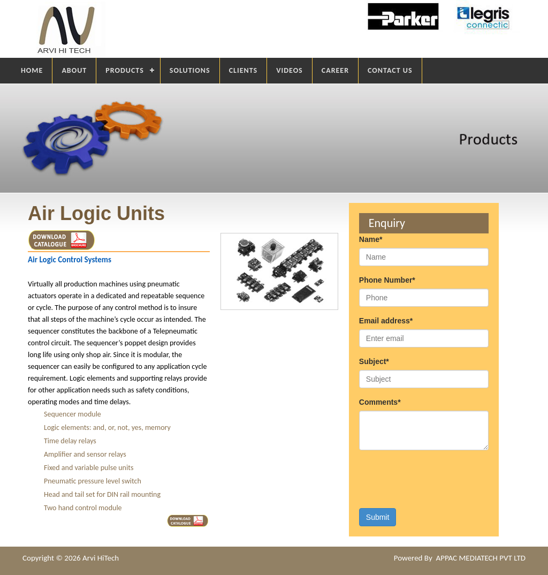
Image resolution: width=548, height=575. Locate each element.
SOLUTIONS (190, 70)
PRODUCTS (124, 70)
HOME (32, 70)
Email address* (386, 320)
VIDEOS (289, 70)
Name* (371, 239)
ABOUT (74, 70)
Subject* (374, 361)
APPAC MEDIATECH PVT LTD (481, 558)
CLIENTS (243, 70)
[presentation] (440, 479)
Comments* (380, 402)
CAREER (335, 70)
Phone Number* (387, 280)
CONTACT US (390, 70)
